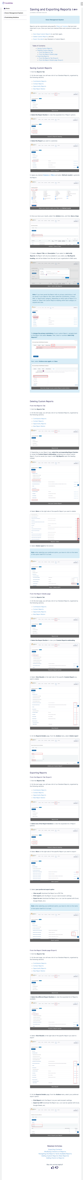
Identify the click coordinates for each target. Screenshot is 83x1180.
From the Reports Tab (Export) (48, 58)
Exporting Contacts (55, 1149)
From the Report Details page (48, 54)
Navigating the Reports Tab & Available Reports (55, 1154)
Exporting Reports (43, 56)
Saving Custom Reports (44, 48)
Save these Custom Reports (42, 34)
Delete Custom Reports (40, 36)
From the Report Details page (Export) (51, 60)
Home (8, 8)
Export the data (38, 39)
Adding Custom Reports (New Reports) (55, 1156)
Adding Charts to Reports (55, 1158)
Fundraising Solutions (12, 17)
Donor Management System (14, 13)
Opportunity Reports (39, 86)
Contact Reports (38, 84)
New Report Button (39, 89)
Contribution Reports (39, 81)
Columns (65, 26)
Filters (58, 26)
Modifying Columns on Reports (55, 1151)
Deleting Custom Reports (45, 50)
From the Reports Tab (46, 52)
